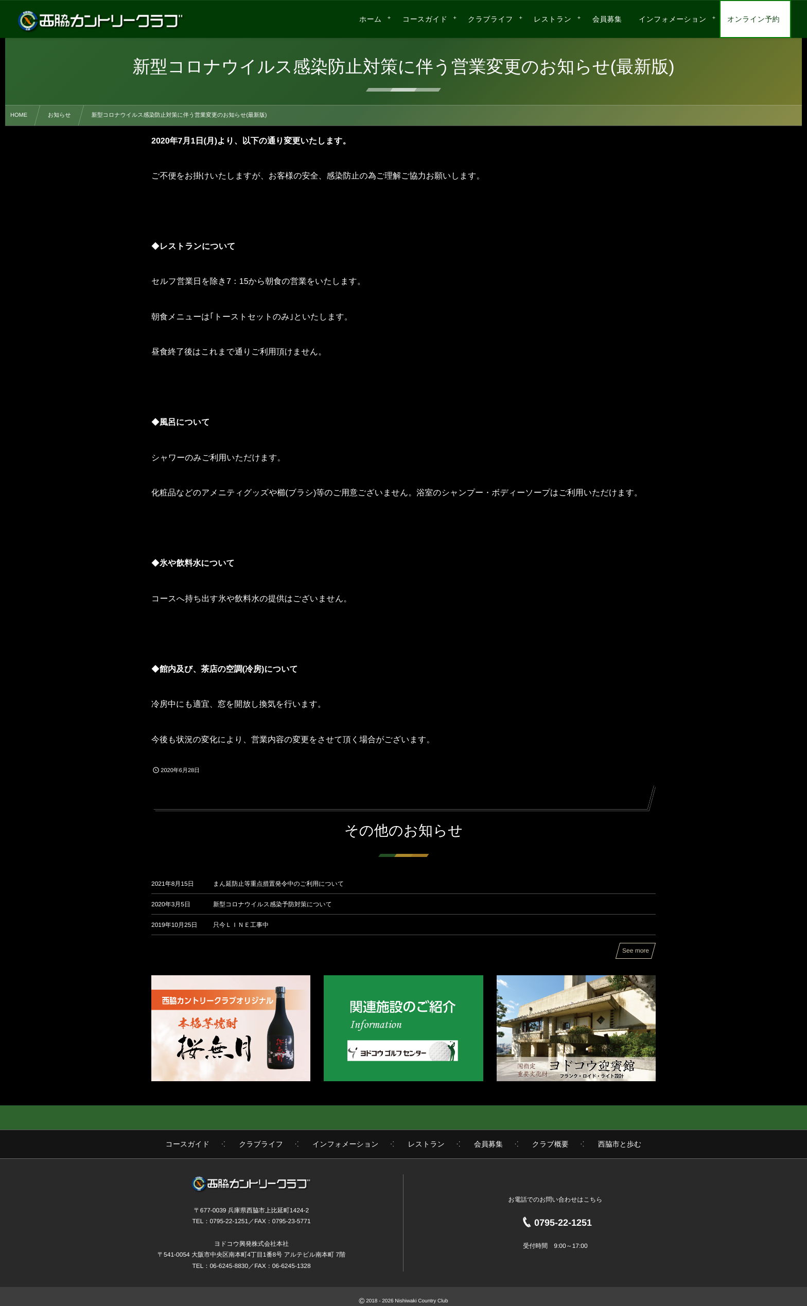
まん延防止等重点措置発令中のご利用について (278, 883)
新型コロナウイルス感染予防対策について (272, 904)
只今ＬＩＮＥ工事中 (241, 924)
